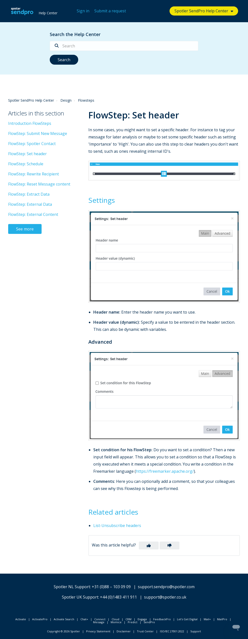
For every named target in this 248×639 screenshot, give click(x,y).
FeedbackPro (162, 619)
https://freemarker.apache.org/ (165, 471)
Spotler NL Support (72, 586)
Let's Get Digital (187, 619)
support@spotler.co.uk (165, 597)
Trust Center (145, 631)
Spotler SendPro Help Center (201, 11)
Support (195, 631)
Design (66, 100)
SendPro (149, 622)
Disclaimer (124, 631)
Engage (142, 619)
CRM (128, 619)
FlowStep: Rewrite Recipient (33, 174)
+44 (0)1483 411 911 (118, 597)
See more (25, 229)
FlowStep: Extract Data (29, 194)
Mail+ (207, 619)
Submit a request (110, 11)
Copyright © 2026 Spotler (63, 631)
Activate (20, 619)
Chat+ (84, 619)
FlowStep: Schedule (25, 164)
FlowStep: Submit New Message (37, 133)
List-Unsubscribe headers (117, 525)
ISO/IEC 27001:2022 (172, 631)
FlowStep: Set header (27, 153)
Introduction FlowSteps (29, 123)
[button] (149, 545)
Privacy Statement (98, 631)
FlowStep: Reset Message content (39, 184)
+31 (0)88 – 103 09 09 (111, 586)
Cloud (115, 619)
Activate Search (64, 619)
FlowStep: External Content (33, 214)
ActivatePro (40, 619)
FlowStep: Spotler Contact (32, 143)
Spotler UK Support (80, 597)
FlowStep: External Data (30, 204)
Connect (99, 619)
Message (98, 622)
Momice (116, 622)
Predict (132, 622)
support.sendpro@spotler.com (166, 586)
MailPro (222, 619)
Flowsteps (86, 100)
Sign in (83, 11)
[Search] (124, 46)
